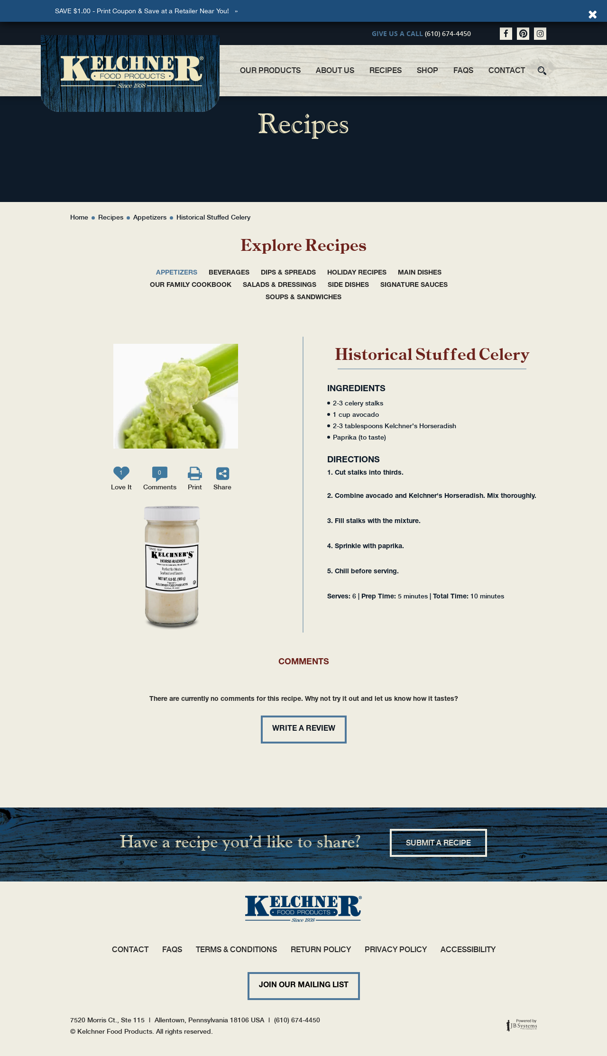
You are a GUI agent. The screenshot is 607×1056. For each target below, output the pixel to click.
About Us (335, 70)
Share (222, 487)
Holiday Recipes (356, 273)
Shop (427, 70)
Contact (506, 70)
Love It (121, 480)
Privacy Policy (396, 949)
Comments (159, 480)
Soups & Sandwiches (303, 297)
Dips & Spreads (288, 273)
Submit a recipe (438, 842)
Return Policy (321, 949)
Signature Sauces (414, 285)
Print (195, 487)
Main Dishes (419, 273)
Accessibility (468, 949)
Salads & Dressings (279, 285)
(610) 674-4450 (448, 33)
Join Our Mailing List (304, 986)
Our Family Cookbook (190, 285)
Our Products (270, 70)
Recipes (385, 70)
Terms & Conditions (236, 949)
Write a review (303, 729)
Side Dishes (348, 285)
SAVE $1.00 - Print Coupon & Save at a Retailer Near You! (142, 11)
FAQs (463, 70)
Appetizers (176, 273)
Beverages (229, 273)
